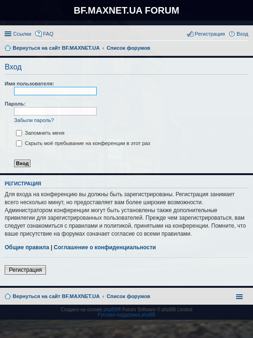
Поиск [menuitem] (245, 49)
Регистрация (25, 270)
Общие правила (27, 247)
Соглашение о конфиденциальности (105, 247)
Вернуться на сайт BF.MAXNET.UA (56, 296)
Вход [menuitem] (242, 34)
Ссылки (22, 34)
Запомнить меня (40, 133)
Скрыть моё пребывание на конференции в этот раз (83, 143)
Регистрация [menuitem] (210, 34)
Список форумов (128, 296)
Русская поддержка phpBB (126, 314)
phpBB (111, 309)
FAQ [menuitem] (48, 34)
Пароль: (15, 104)
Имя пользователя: (29, 83)
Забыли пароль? (34, 120)
